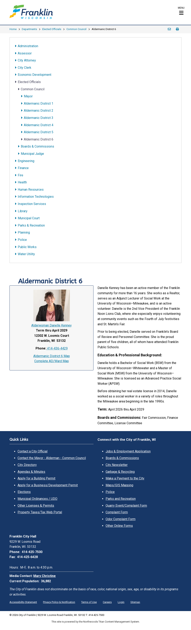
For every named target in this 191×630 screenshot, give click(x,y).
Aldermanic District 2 (38, 110)
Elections (24, 492)
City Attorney (27, 60)
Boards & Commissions (37, 146)
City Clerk (24, 68)
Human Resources (31, 189)
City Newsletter (117, 465)
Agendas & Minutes (31, 472)
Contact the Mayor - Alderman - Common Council (52, 458)
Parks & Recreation (31, 225)
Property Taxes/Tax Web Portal (40, 512)
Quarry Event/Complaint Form (126, 505)
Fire (20, 175)
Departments (29, 29)
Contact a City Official (32, 451)
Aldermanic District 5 (38, 132)
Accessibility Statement (23, 602)
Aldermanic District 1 (38, 103)
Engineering (26, 161)
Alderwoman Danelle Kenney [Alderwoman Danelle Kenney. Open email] (51, 325)
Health (22, 182)
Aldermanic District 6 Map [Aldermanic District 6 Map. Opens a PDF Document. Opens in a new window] (51, 356)
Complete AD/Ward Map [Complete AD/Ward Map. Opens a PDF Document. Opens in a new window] (51, 361)
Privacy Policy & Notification (59, 602)
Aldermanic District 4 (38, 125)
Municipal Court (29, 218)
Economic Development (34, 75)
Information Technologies (36, 197)
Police (22, 240)
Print (177, 29)
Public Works (27, 247)
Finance (23, 168)
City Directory (27, 465)
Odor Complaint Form (120, 519)
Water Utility (26, 254)
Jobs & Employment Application (128, 451)
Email (169, 29)
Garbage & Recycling (120, 472)
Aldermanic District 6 (38, 139)
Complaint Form (117, 512)
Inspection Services (32, 204)
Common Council (76, 29)
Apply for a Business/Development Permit (48, 485)
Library (22, 211)
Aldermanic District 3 (38, 118)
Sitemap (135, 602)
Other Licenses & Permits (36, 505)
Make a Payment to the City (125, 478)
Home (13, 29)
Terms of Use (89, 602)
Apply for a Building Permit (36, 478)
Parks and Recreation (121, 499)
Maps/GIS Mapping (119, 485)
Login (121, 602)
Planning (24, 232)
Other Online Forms (119, 526)
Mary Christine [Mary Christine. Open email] (44, 576)
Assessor (25, 53)
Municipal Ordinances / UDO (37, 499)
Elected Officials (51, 29)
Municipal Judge (32, 154)
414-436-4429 (57, 348)
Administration (28, 46)
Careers (107, 602)
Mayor (28, 96)
